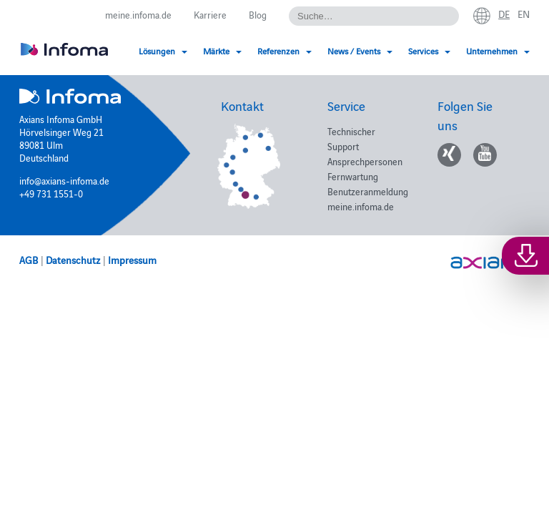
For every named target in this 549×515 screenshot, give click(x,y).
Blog (258, 14)
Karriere (210, 14)
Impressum (132, 259)
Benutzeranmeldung (367, 191)
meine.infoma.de (138, 14)
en (524, 13)
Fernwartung (352, 176)
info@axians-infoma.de (64, 180)
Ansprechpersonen (364, 160)
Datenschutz (73, 259)
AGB (28, 259)
